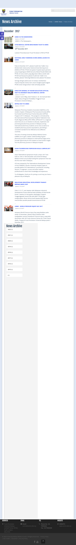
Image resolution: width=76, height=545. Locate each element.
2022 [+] (10, 229)
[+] (8, 275)
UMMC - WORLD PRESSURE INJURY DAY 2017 (29, 206)
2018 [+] (10, 252)
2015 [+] (10, 269)
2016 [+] (10, 264)
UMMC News (58, 22)
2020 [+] (10, 241)
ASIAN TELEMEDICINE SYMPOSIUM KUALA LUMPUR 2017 (32, 148)
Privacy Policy (44, 537)
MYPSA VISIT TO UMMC (22, 104)
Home (50, 22)
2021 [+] (10, 235)
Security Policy (23, 538)
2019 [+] (10, 246)
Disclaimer (14, 538)
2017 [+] (10, 258)
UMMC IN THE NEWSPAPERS (23, 37)
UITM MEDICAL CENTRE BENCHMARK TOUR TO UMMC (32, 45)
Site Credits (6, 538)
